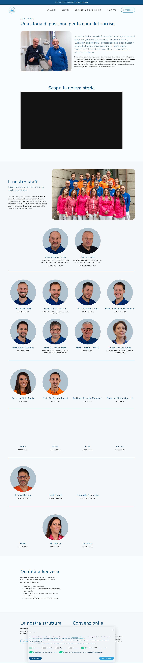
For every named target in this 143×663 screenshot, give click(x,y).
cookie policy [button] (82, 638)
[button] (112, 630)
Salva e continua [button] (106, 658)
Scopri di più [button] (35, 658)
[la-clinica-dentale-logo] (12, 10)
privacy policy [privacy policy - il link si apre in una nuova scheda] (74, 637)
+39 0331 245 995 (81, 2)
